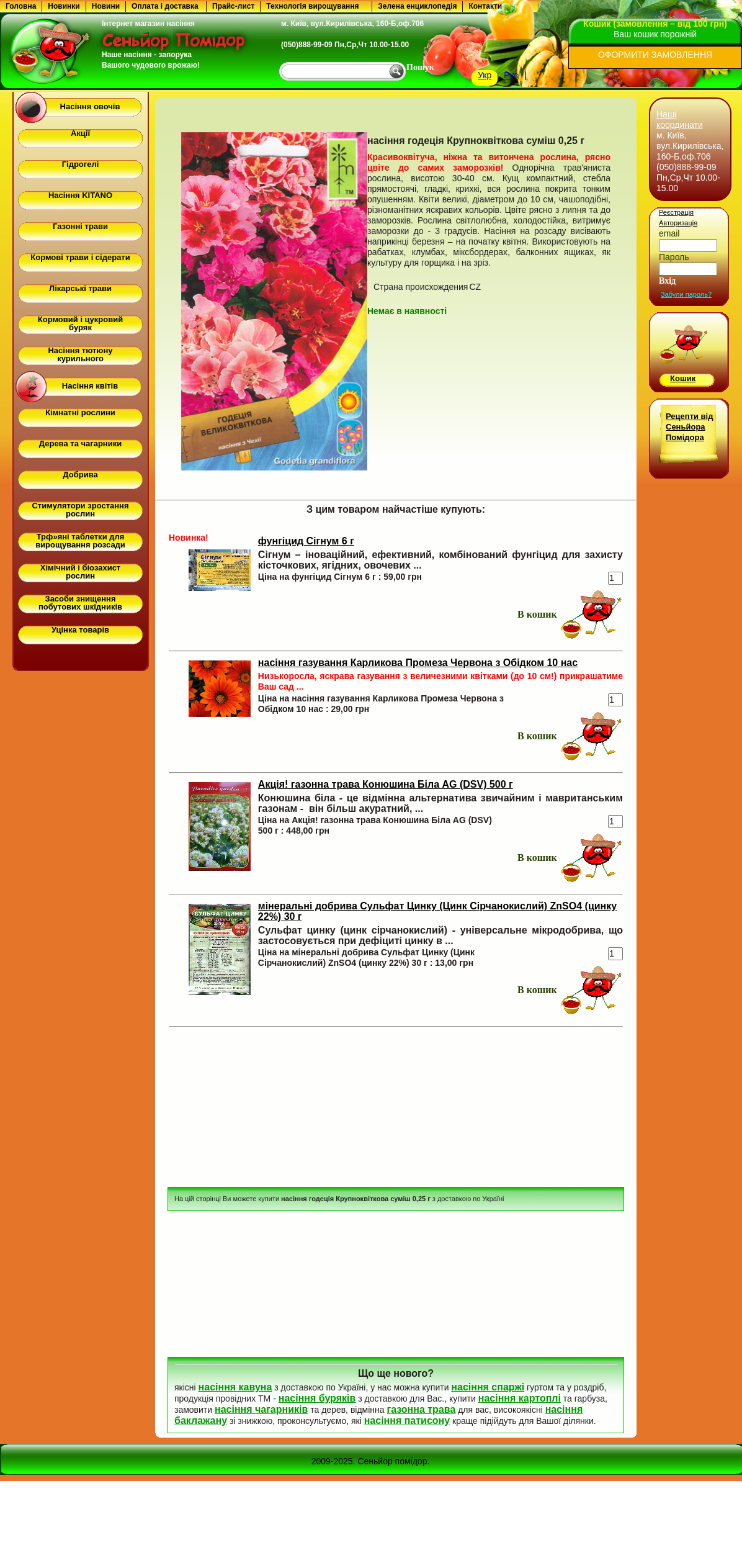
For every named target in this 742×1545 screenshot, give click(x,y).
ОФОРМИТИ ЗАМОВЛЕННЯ (655, 55)
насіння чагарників (261, 1409)
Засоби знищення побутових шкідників (80, 602)
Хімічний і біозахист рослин (80, 571)
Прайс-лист (233, 6)
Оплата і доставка (165, 6)
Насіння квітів (90, 385)
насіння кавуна (235, 1387)
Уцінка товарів (80, 629)
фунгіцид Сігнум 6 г (306, 541)
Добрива (80, 474)
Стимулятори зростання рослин (80, 509)
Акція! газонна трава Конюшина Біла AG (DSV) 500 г (385, 784)
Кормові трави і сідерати (80, 257)
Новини (106, 6)
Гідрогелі (80, 164)
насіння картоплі (519, 1398)
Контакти (485, 6)
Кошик (682, 378)
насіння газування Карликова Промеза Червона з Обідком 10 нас (418, 662)
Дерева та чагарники (80, 443)
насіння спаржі (487, 1387)
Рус (511, 75)
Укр (484, 75)
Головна (21, 6)
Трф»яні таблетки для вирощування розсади (80, 540)
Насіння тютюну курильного (80, 354)
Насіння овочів (90, 106)
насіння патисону (407, 1420)
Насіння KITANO (80, 195)
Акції (80, 133)
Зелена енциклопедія (417, 6)
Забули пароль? (686, 294)
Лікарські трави (80, 288)
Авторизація (678, 223)
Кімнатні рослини (80, 412)
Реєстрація (676, 212)
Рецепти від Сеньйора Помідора (689, 427)
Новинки (63, 6)
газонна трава (421, 1409)
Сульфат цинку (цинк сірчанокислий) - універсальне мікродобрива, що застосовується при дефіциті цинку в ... (440, 935)
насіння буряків (317, 1398)
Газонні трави (80, 226)
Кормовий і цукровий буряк (80, 323)
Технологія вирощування (312, 6)
